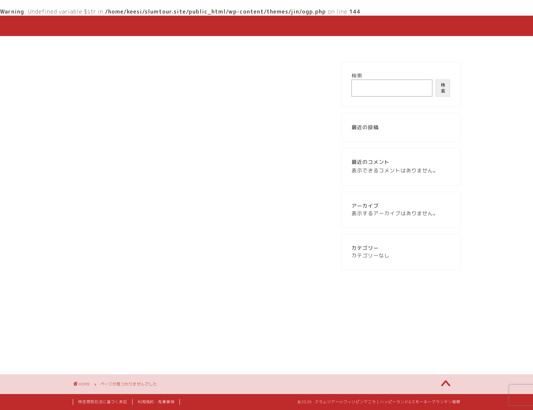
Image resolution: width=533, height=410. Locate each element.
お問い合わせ (346, 44)
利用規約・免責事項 (156, 402)
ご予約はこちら (221, 44)
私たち (264, 44)
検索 (356, 75)
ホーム (179, 44)
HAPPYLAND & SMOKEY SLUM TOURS (266, 25)
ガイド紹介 (301, 44)
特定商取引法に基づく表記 (102, 402)
